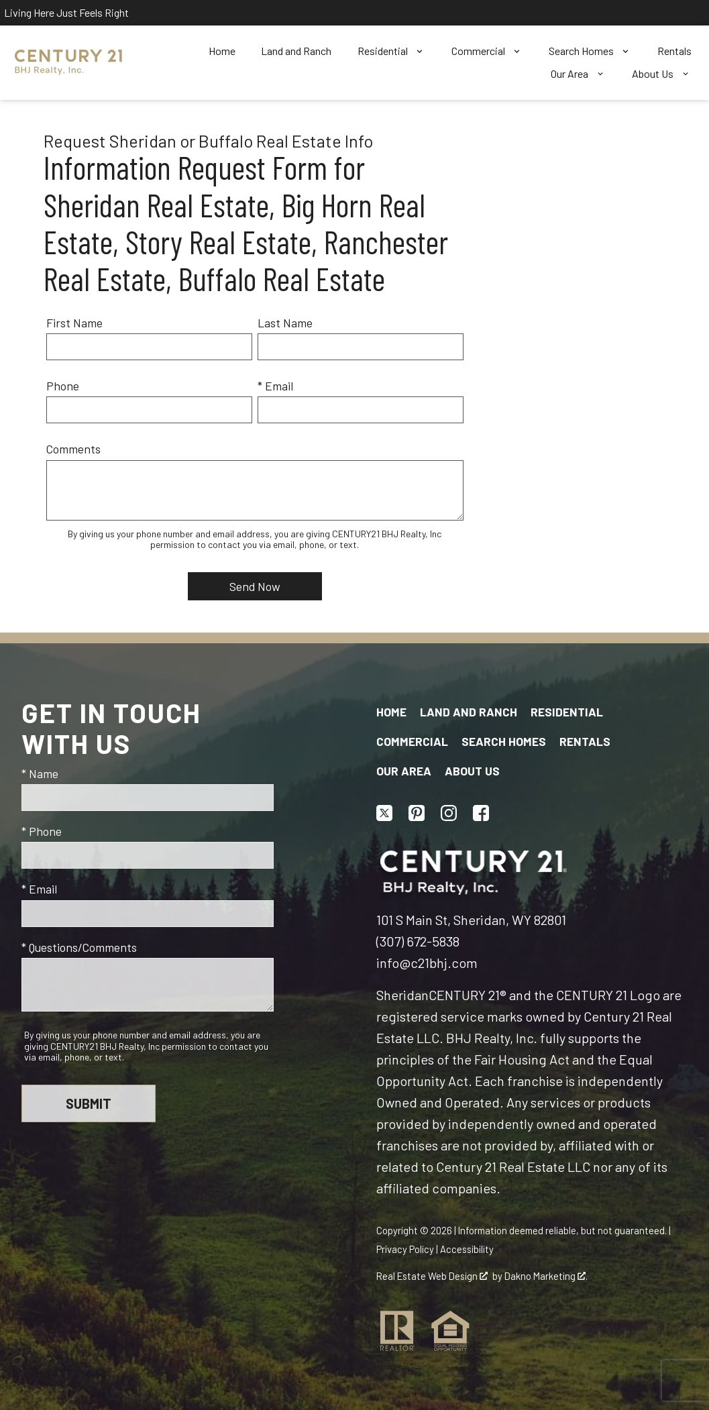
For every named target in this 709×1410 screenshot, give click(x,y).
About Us (472, 770)
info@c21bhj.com (427, 963)
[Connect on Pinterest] (416, 813)
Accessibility (467, 1249)
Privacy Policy (405, 1249)
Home (222, 51)
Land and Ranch (296, 51)
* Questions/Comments (79, 947)
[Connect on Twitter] (384, 813)
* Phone (41, 831)
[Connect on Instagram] (449, 813)
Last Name (285, 322)
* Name (39, 773)
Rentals (674, 51)
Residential (567, 711)
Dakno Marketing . (546, 1276)
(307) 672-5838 (417, 941)
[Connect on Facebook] (481, 813)
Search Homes (503, 741)
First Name (74, 322)
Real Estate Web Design (432, 1276)
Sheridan (402, 995)
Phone (62, 385)
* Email (275, 385)
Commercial (412, 741)
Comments (73, 448)
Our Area (403, 770)
